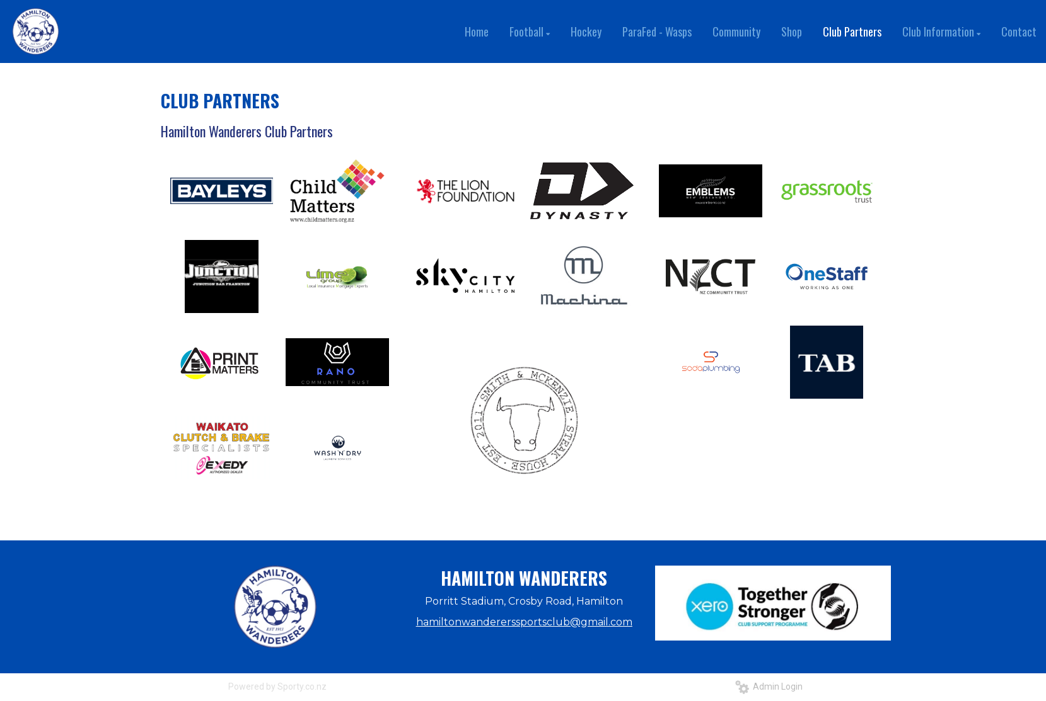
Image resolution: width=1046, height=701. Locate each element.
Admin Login (769, 686)
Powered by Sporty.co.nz (277, 686)
